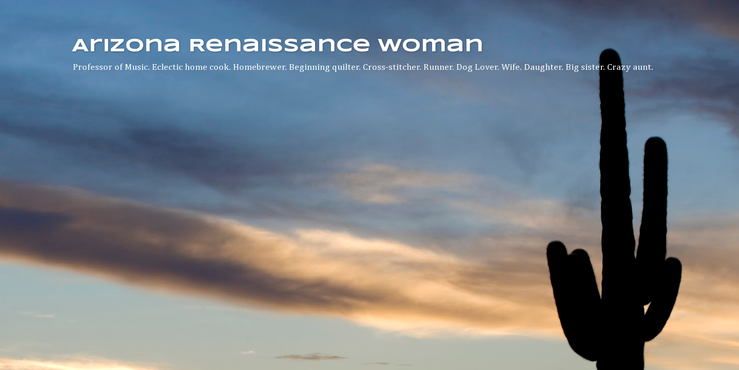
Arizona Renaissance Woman (277, 46)
